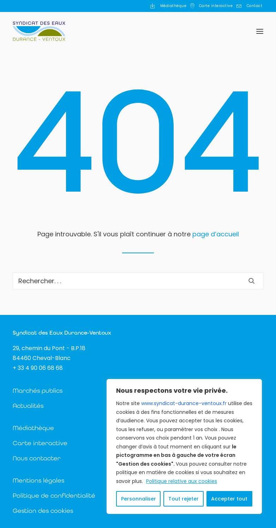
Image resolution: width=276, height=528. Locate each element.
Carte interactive (216, 5)
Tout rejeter (183, 498)
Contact (255, 5)
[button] (260, 31)
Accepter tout (229, 498)
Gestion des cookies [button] (43, 510)
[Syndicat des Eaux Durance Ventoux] (39, 31)
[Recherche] (138, 281)
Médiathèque (173, 5)
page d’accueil (215, 234)
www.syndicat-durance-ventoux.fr (184, 403)
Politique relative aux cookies (181, 481)
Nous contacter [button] (37, 458)
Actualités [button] (28, 405)
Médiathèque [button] (33, 427)
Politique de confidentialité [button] (54, 495)
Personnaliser (138, 498)
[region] (184, 446)
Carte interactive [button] (40, 443)
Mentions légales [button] (38, 480)
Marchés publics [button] (37, 390)
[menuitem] (168, 6)
